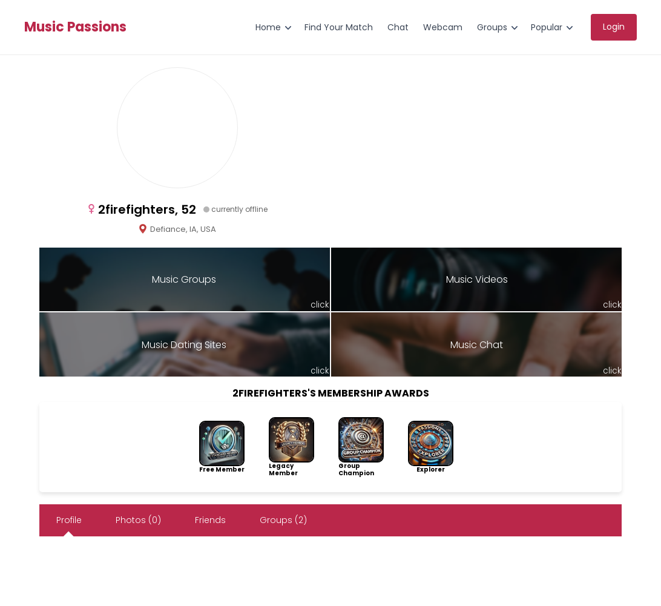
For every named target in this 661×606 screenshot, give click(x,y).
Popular (546, 27)
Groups (492, 27)
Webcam (442, 27)
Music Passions (75, 27)
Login (614, 27)
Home (268, 27)
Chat (398, 27)
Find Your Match (338, 27)
